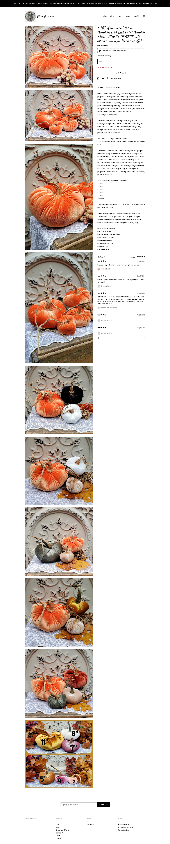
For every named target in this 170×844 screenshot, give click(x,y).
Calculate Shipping (104, 55)
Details (100, 87)
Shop (105, 16)
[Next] (144, 338)
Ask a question (116, 79)
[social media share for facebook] (98, 79)
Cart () (136, 16)
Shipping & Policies (113, 87)
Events (120, 16)
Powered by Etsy (123, 830)
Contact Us (59, 833)
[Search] (144, 16)
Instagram (90, 824)
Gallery (128, 16)
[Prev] (98, 338)
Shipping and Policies (63, 830)
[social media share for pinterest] (108, 79)
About (112, 16)
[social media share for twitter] (103, 79)
